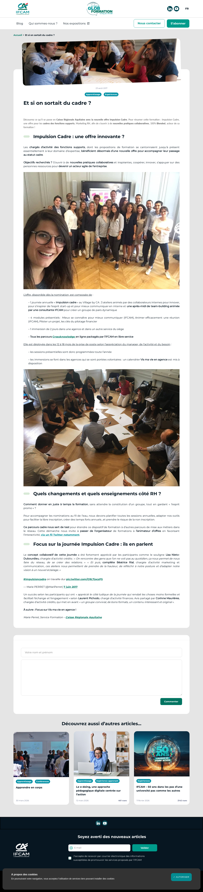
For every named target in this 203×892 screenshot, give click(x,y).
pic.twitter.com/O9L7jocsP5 (84, 579)
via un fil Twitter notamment (60, 534)
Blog (19, 23)
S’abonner (178, 23)
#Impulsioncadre (34, 579)
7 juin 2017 (71, 586)
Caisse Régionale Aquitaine (83, 617)
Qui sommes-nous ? (43, 23)
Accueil (17, 35)
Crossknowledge (64, 336)
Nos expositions (74, 23)
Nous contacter (149, 23)
